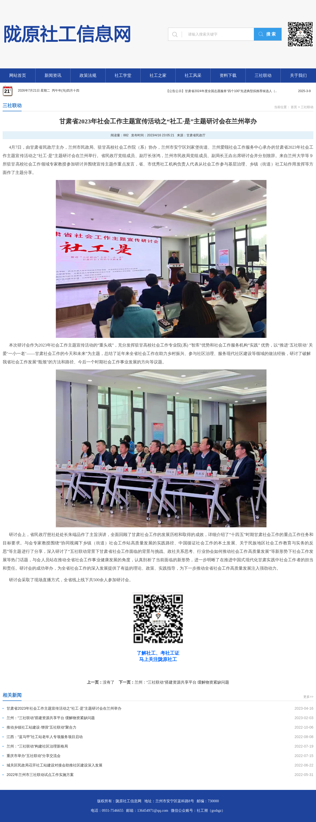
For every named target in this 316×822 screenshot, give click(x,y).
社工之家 (158, 75)
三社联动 (263, 75)
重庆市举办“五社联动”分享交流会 (34, 756)
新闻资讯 (53, 75)
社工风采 (193, 75)
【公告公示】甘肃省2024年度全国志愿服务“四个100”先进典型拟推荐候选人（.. (221, 91)
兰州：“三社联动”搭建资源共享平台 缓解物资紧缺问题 (182, 682)
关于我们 (298, 75)
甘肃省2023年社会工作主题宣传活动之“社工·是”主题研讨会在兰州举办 (64, 708)
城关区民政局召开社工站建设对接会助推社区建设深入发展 (54, 765)
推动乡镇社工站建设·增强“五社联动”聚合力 (41, 727)
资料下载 (228, 75)
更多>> (308, 697)
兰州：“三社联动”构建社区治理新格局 (37, 746)
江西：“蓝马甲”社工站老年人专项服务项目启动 (45, 737)
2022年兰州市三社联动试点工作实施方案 (40, 775)
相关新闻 (12, 695)
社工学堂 (123, 75)
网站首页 (17, 75)
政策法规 (88, 75)
